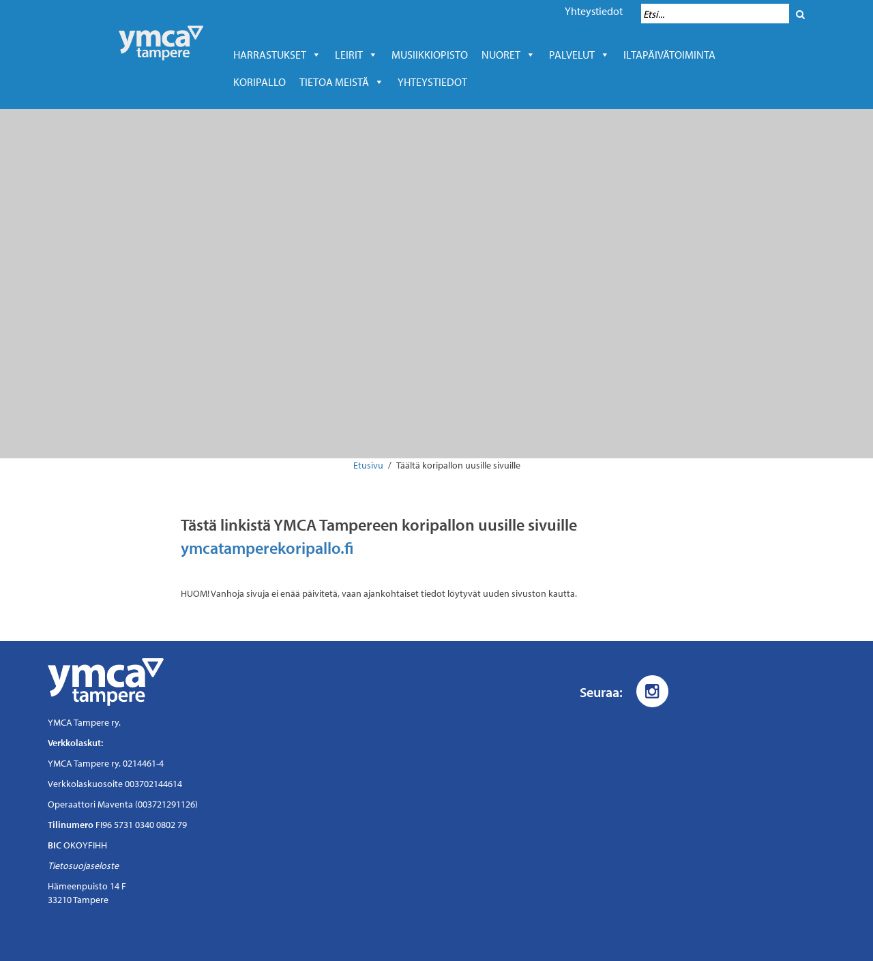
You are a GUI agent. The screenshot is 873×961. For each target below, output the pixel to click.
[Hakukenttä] (715, 14)
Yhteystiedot (594, 11)
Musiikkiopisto (433, 54)
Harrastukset (277, 54)
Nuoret (508, 54)
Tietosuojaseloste (83, 865)
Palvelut (579, 54)
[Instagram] (652, 691)
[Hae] (800, 14)
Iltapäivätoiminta (669, 54)
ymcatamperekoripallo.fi (267, 547)
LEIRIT (356, 54)
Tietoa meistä (341, 81)
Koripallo (259, 82)
